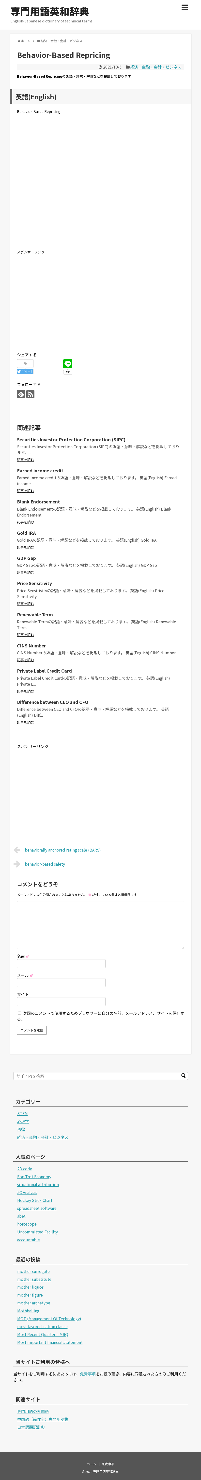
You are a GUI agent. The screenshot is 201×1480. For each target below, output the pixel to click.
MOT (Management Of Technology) (49, 1318)
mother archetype (33, 1303)
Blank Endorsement (38, 501)
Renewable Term (35, 614)
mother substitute (34, 1279)
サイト (23, 994)
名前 (23, 956)
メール (25, 975)
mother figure (30, 1295)
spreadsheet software (37, 1208)
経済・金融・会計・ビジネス (155, 67)
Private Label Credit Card (44, 670)
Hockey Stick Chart (34, 1200)
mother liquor (30, 1287)
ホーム (91, 1464)
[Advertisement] (100, 185)
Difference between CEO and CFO (52, 702)
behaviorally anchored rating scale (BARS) (57, 850)
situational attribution (38, 1184)
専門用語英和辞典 (49, 11)
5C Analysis (27, 1192)
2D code (24, 1169)
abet (21, 1216)
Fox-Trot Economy (34, 1176)
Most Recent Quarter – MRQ (42, 1334)
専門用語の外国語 (33, 1411)
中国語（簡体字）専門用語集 (42, 1419)
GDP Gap (26, 558)
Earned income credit (40, 470)
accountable (28, 1240)
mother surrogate (33, 1271)
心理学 (23, 1121)
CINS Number (31, 645)
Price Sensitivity (34, 583)
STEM (22, 1113)
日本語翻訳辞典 (31, 1427)
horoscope (27, 1224)
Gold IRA (26, 533)
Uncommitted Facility (37, 1232)
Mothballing (28, 1311)
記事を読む (25, 459)
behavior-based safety (39, 864)
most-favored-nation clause (42, 1326)
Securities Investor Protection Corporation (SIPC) (71, 439)
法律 (21, 1129)
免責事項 (88, 1374)
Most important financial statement (50, 1342)
